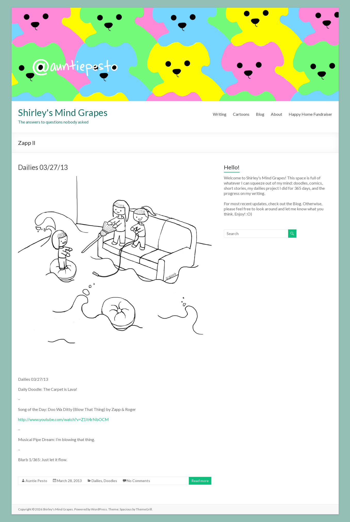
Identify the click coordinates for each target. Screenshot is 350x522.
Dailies (97, 480)
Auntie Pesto (36, 480)
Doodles (110, 480)
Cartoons (241, 114)
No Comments (138, 480)
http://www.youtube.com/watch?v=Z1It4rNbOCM (63, 419)
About (276, 114)
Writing (219, 114)
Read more (200, 480)
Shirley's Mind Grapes (63, 112)
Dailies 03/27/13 (43, 167)
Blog (260, 114)
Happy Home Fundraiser (310, 114)
